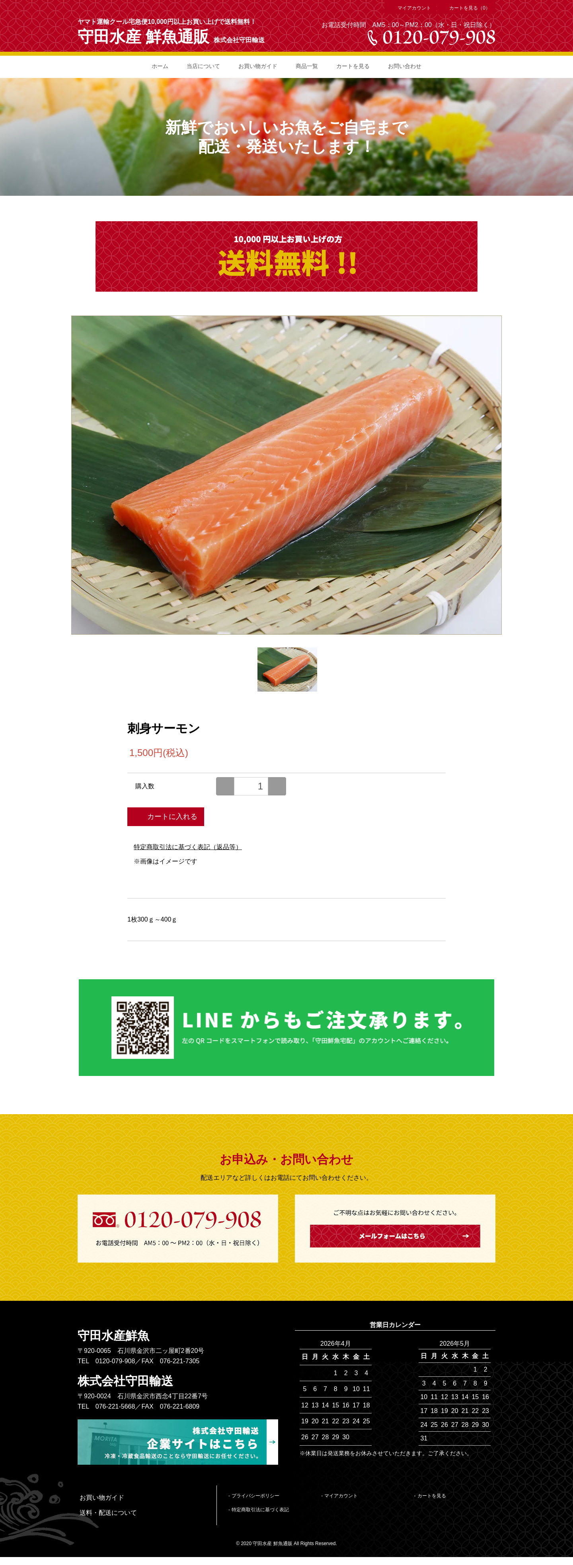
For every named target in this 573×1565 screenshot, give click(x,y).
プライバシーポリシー (255, 1496)
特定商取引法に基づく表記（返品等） (188, 847)
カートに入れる (165, 816)
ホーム (160, 66)
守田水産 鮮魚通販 (143, 36)
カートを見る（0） (466, 7)
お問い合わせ (404, 66)
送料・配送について (108, 1512)
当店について (203, 66)
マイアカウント (410, 7)
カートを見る (353, 66)
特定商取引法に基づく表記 (260, 1509)
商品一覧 (307, 66)
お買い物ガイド (257, 66)
